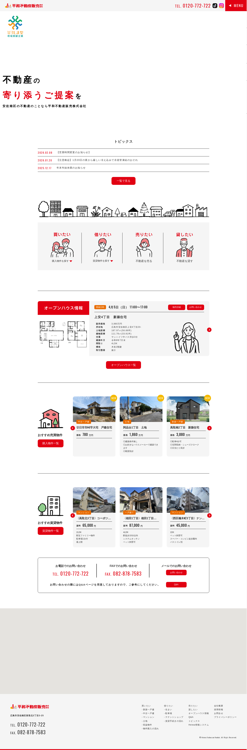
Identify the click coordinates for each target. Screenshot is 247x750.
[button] (209, 329)
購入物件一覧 (50, 443)
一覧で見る (123, 180)
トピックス (194, 721)
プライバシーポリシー (225, 717)
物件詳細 (177, 307)
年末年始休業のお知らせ (71, 167)
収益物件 (147, 725)
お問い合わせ (195, 307)
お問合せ (218, 713)
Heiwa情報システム (199, 725)
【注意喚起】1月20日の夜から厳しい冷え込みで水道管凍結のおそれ (97, 160)
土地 (145, 721)
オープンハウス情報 (199, 713)
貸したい (193, 709)
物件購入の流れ (151, 728)
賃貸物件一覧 (50, 530)
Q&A (176, 584)
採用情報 (218, 709)
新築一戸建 (148, 709)
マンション (148, 717)
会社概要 (218, 706)
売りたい (193, 706)
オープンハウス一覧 (123, 365)
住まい (168, 709)
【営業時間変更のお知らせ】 (74, 152)
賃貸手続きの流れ (174, 721)
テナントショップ (174, 717)
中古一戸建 (148, 713)
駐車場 (168, 713)
